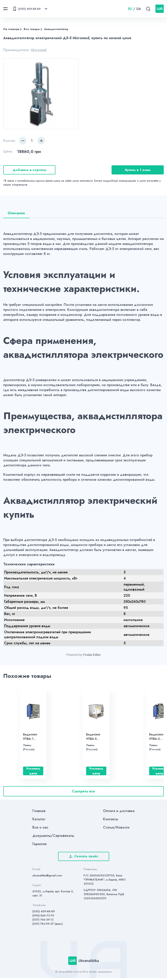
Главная (38, 810)
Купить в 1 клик (137, 169)
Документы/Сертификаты (53, 835)
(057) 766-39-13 (42, 920)
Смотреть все (83, 791)
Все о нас (40, 827)
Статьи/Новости (116, 827)
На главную (11, 29)
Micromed (39, 49)
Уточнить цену (33, 771)
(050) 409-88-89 (43, 911)
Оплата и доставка (119, 810)
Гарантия (39, 843)
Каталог (38, 819)
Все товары (32, 29)
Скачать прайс (83, 856)
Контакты (110, 819)
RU (130, 8)
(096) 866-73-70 (43, 915)
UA (138, 8)
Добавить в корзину (29, 169)
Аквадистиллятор (56, 29)
